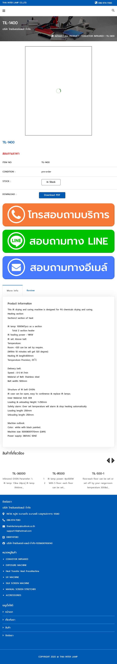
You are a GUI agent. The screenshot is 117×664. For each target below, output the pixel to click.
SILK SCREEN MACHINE (17, 583)
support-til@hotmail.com (19, 531)
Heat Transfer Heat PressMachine (22, 571)
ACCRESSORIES (13, 595)
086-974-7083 (103, 3)
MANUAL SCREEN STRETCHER (21, 589)
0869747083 (12, 537)
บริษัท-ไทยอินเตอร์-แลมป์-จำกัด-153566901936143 (29, 543)
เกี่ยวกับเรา (9, 620)
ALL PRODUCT (72, 36)
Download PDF (52, 195)
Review (31, 290)
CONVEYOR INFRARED (92, 36)
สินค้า (7, 628)
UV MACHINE (12, 577)
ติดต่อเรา (8, 635)
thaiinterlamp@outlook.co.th (21, 526)
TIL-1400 (110, 36)
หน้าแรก (56, 36)
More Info (12, 291)
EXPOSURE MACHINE (16, 565)
